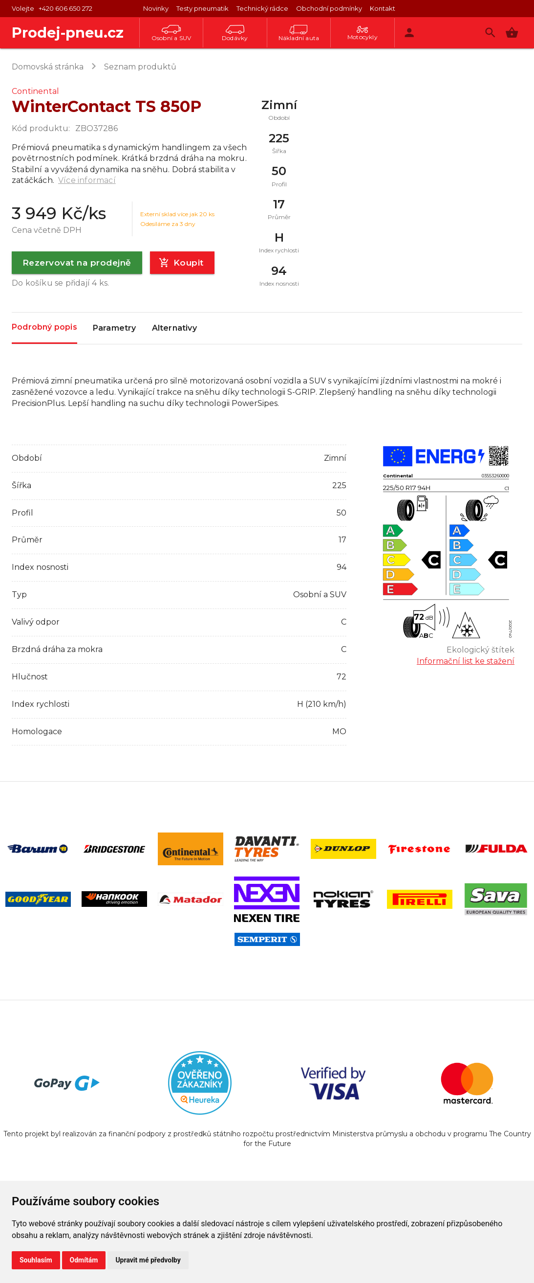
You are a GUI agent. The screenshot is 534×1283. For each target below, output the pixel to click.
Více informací (87, 180)
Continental (35, 91)
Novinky (156, 8)
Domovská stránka (48, 66)
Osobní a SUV (171, 33)
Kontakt (382, 8)
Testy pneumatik (202, 8)
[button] (511, 32)
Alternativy (174, 328)
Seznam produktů (140, 66)
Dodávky (235, 33)
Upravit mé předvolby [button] (147, 1260)
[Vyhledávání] (490, 32)
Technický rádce (262, 8)
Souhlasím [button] (36, 1260)
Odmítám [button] (84, 1260)
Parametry (114, 328)
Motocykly (362, 33)
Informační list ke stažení (465, 661)
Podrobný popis (44, 327)
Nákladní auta (299, 33)
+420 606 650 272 (65, 8)
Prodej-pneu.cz (68, 32)
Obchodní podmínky (329, 8)
